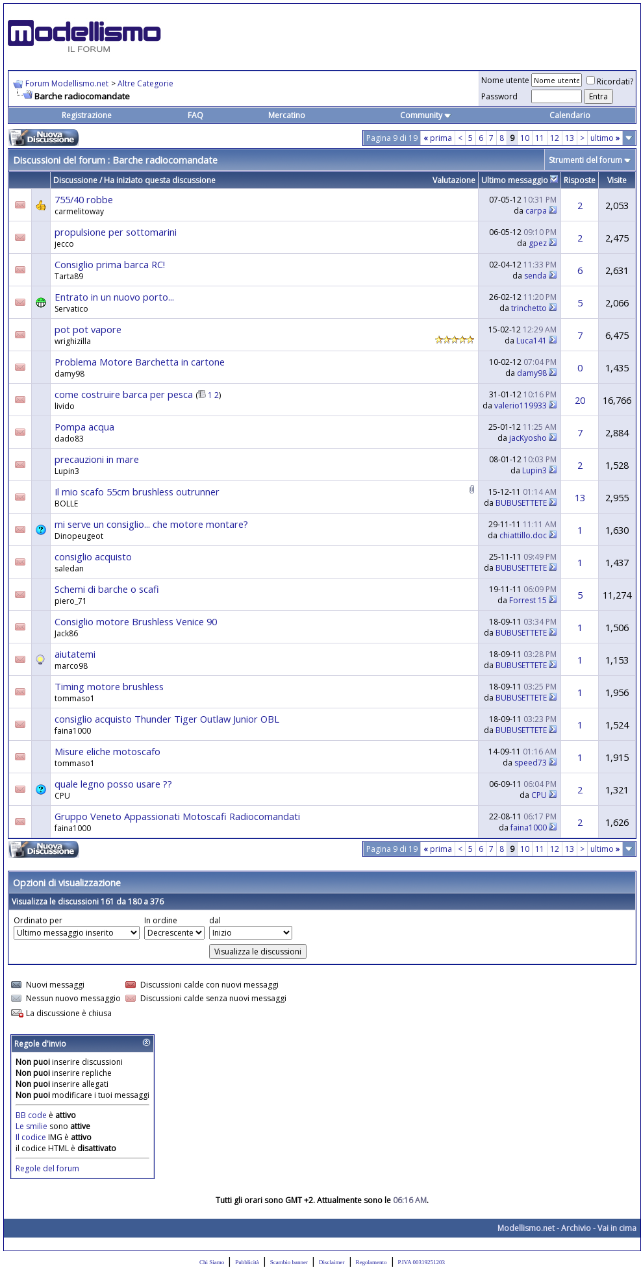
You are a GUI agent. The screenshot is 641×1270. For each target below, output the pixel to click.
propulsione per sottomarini (116, 231)
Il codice (32, 1137)
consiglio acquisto (93, 556)
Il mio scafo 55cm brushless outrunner (137, 491)
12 (554, 137)
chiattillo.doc (523, 535)
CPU (539, 795)
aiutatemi (75, 653)
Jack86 (66, 633)
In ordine (160, 920)
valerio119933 (520, 405)
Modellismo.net (526, 1228)
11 (539, 137)
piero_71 (71, 600)
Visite (617, 180)
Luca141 (531, 340)
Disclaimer (332, 1262)
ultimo (605, 137)
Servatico (71, 308)
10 (524, 137)
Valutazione (454, 180)
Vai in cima (616, 1228)
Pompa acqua (84, 426)
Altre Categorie (145, 83)
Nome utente (505, 80)
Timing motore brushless (109, 686)
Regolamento (371, 1262)
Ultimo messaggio (514, 180)
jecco (64, 243)
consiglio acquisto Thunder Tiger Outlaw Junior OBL (167, 718)
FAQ (195, 115)
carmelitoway (79, 211)
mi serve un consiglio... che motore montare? (151, 523)
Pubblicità (247, 1262)
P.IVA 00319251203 (421, 1262)
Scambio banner (289, 1262)
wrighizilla (73, 341)
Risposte (580, 180)
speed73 (530, 762)
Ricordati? (609, 81)
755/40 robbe (84, 199)
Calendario (569, 115)
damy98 (69, 373)
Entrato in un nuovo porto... (114, 296)
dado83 (69, 438)
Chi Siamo (211, 1262)
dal (215, 920)
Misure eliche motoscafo (107, 751)
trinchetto (529, 308)
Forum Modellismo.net (66, 83)
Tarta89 (69, 276)
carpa (536, 210)
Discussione (75, 180)
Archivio (576, 1228)
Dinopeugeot (79, 536)
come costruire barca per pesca (124, 394)
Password (499, 96)
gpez (538, 243)
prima (437, 137)
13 (569, 137)
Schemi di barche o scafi (107, 588)
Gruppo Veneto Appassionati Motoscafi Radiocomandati (177, 816)
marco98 (71, 665)
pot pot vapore (88, 329)
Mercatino (286, 115)
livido (65, 406)
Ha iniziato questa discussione (160, 180)
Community (425, 115)
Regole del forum (47, 1168)
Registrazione (87, 115)
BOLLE (66, 503)
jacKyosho (528, 437)
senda (535, 275)
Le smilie (31, 1126)
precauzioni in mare (97, 459)
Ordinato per (38, 920)
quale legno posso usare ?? (113, 783)
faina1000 (73, 730)
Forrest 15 (528, 600)
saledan (69, 568)
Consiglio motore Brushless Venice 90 (136, 621)
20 (580, 399)
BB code (31, 1115)
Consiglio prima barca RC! (110, 264)
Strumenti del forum (585, 160)
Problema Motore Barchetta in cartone (140, 361)
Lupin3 (67, 471)
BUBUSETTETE (521, 502)
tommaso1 (75, 698)
